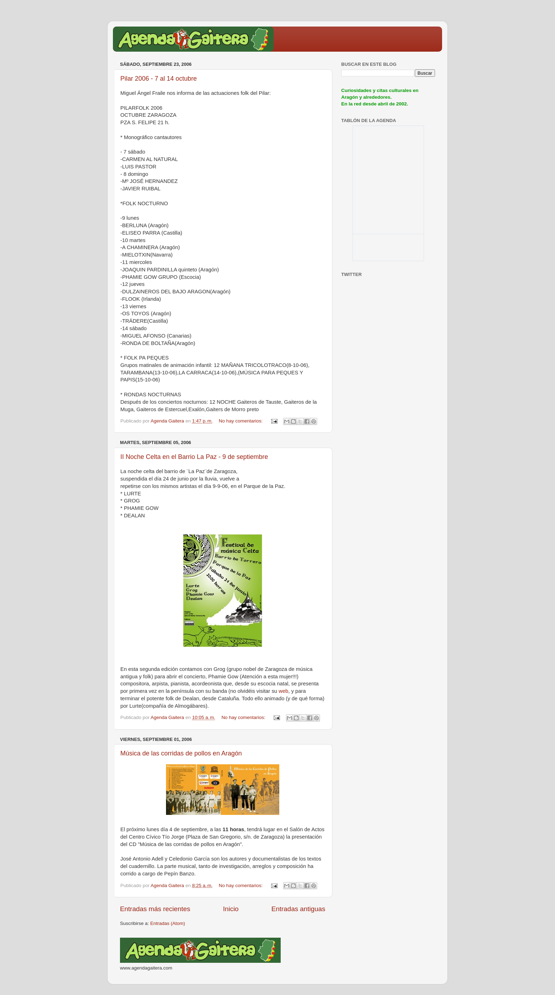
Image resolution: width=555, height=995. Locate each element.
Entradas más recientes (155, 909)
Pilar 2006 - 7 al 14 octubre (158, 78)
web (283, 691)
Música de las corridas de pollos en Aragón (181, 753)
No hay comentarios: (241, 421)
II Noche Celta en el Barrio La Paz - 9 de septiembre (194, 456)
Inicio (231, 909)
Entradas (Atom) (167, 923)
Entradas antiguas (298, 909)
